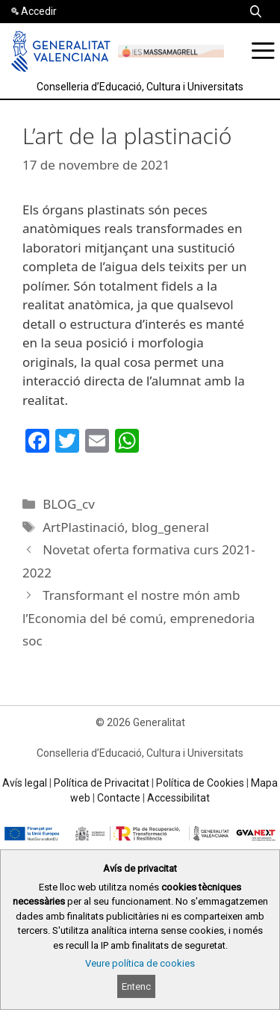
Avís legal (24, 783)
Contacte (118, 798)
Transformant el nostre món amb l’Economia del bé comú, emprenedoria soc (138, 617)
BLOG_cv (69, 503)
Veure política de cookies (140, 963)
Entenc (136, 986)
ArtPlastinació (84, 527)
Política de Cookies (200, 783)
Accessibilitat (178, 798)
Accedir (39, 11)
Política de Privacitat (101, 783)
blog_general (170, 527)
